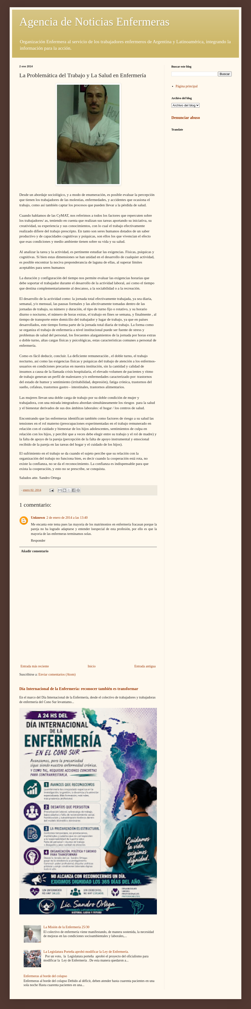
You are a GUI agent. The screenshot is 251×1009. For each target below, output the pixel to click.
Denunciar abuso (185, 117)
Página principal (187, 86)
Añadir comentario (35, 551)
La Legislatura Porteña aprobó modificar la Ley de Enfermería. (86, 952)
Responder (38, 540)
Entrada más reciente (35, 666)
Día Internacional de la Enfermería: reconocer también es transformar (78, 688)
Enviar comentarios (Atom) (57, 674)
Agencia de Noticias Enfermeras (94, 21)
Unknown (38, 517)
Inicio (92, 666)
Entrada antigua (145, 666)
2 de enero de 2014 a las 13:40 (67, 517)
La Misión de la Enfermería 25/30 (66, 927)
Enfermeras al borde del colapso (45, 976)
